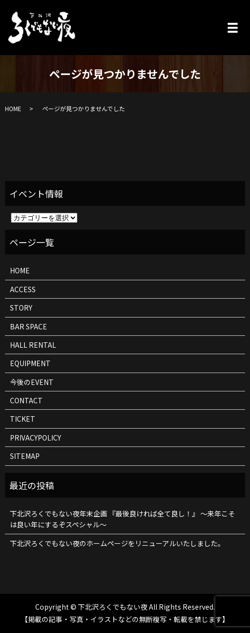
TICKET (22, 419)
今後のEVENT (32, 382)
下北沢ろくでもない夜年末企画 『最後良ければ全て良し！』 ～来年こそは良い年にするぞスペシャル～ (122, 518)
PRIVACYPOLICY (35, 438)
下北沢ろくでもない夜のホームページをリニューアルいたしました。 (117, 543)
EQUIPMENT (30, 363)
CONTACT (26, 400)
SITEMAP (25, 456)
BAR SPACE (28, 326)
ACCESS (23, 289)
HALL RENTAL (33, 345)
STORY (21, 308)
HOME (13, 108)
